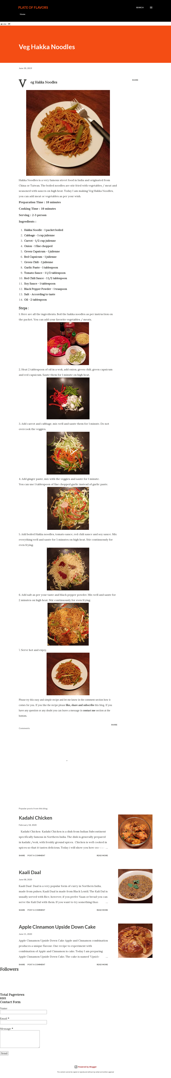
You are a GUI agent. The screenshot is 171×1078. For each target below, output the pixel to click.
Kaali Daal (30, 872)
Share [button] (135, 80)
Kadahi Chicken (35, 818)
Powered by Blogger (85, 1067)
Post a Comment (36, 855)
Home (22, 14)
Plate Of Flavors (33, 7)
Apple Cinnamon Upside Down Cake (57, 927)
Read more (102, 855)
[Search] (140, 7)
